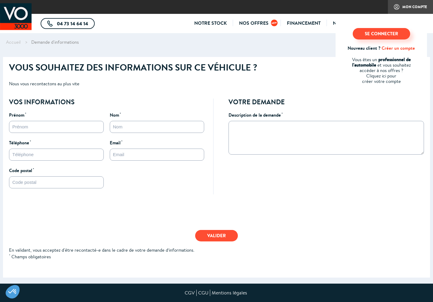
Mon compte (407, 9)
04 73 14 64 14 (75, 24)
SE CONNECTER (381, 33)
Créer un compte (398, 48)
